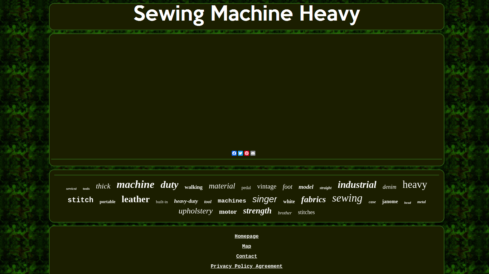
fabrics (313, 199)
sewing (347, 198)
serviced (71, 188)
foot (287, 186)
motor (228, 211)
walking (194, 187)
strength (257, 210)
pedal (246, 187)
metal (421, 202)
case (372, 201)
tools (86, 188)
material (222, 186)
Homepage (247, 236)
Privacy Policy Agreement (247, 266)
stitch (81, 200)
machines (232, 201)
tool (207, 201)
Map (246, 246)
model (306, 186)
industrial (357, 184)
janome (390, 201)
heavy (415, 184)
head (407, 202)
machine (135, 184)
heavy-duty (186, 201)
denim (389, 187)
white (289, 201)
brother (285, 212)
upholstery (195, 210)
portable (107, 201)
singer (264, 199)
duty (169, 184)
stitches (306, 212)
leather (136, 199)
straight (326, 188)
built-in (162, 201)
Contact (246, 256)
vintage (267, 186)
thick (103, 186)
